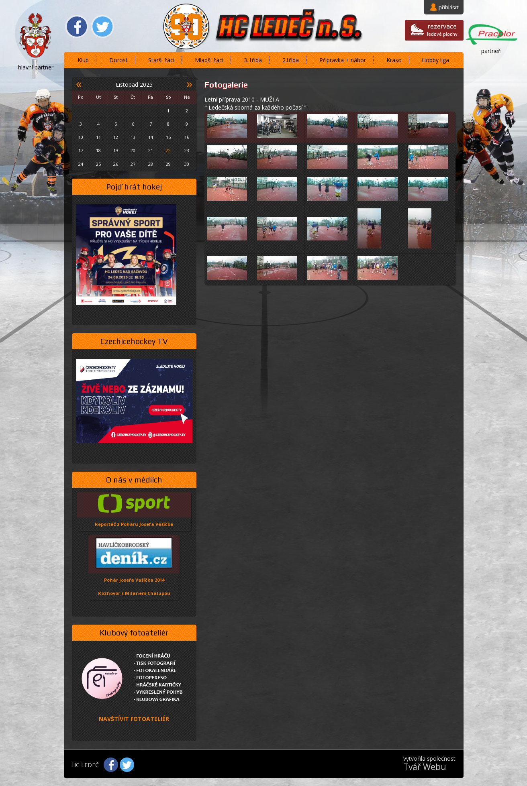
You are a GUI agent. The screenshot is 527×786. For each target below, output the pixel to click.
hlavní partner (35, 67)
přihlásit (449, 7)
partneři (491, 51)
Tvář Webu (424, 767)
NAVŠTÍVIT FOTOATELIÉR (134, 719)
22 (168, 150)
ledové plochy (442, 29)
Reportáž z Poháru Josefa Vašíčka (134, 524)
